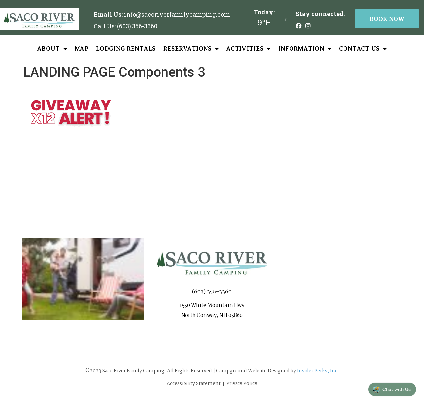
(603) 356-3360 (212, 294)
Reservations (191, 49)
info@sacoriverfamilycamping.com (177, 14)
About (52, 49)
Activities (248, 49)
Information (305, 49)
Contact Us (363, 49)
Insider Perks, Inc (317, 371)
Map (81, 49)
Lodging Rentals (126, 49)
